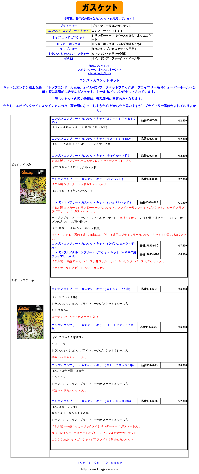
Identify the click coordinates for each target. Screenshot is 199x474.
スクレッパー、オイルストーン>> (99, 69)
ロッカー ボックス (68, 44)
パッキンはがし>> (99, 73)
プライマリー (68, 25)
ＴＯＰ (81, 462)
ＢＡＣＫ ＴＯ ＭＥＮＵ (105, 462)
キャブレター (68, 48)
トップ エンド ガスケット (68, 37)
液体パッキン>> (99, 65)
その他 (68, 58)
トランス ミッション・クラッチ (68, 53)
